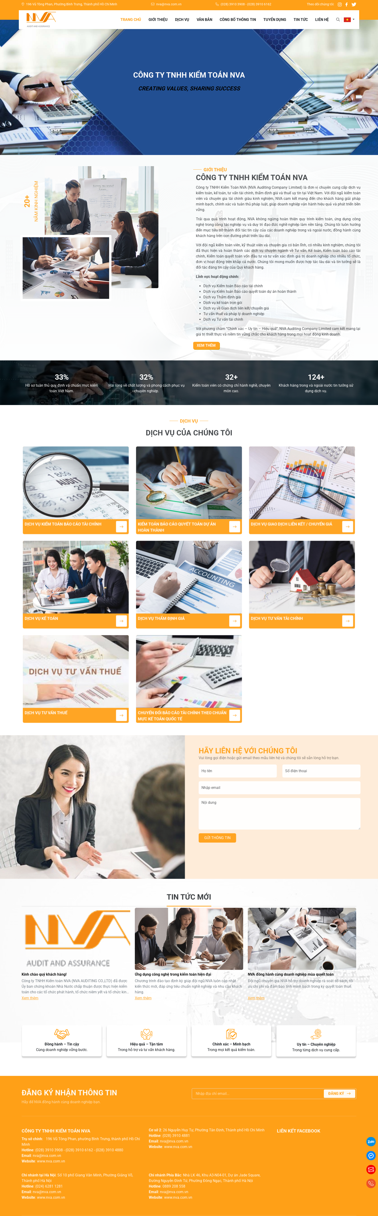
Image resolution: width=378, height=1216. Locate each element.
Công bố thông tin (238, 19)
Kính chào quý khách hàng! (44, 995)
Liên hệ (322, 19)
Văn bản (204, 19)
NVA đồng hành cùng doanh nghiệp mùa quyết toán (291, 995)
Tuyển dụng (274, 19)
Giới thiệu (158, 19)
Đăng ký (339, 1115)
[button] (349, 20)
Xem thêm (227, 345)
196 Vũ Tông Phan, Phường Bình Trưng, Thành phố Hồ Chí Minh (69, 4)
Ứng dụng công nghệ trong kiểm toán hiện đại (173, 995)
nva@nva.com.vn (166, 4)
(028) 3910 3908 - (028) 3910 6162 (243, 4)
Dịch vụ (182, 19)
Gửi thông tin (238, 838)
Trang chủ (130, 19)
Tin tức (301, 19)
